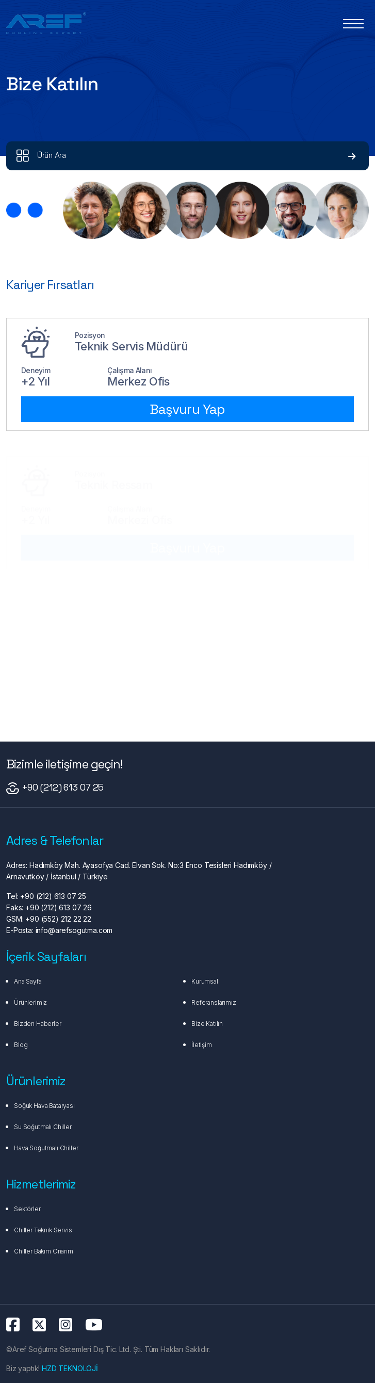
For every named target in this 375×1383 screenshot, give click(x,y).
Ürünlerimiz (30, 1002)
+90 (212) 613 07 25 (63, 787)
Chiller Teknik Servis (43, 1230)
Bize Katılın (207, 1023)
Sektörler (27, 1209)
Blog (20, 1045)
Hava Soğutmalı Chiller (46, 1148)
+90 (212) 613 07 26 (57, 907)
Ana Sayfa (28, 981)
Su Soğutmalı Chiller (43, 1127)
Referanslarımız (213, 1002)
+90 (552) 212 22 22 (57, 918)
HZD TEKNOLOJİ (70, 1368)
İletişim (201, 1045)
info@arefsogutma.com (73, 930)
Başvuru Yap (187, 409)
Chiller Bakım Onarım (43, 1251)
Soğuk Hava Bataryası (44, 1105)
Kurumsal (204, 981)
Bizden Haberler (37, 1023)
